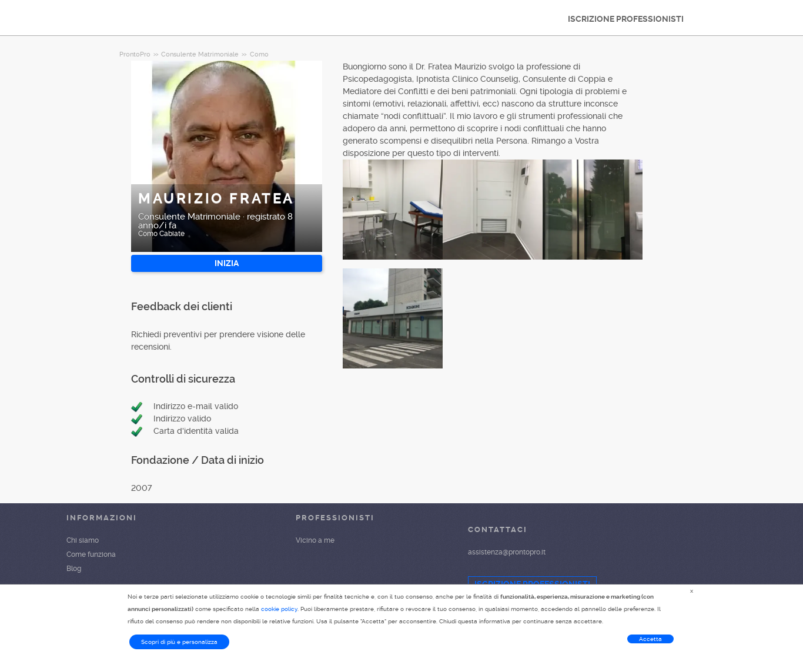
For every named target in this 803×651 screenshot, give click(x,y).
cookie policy (279, 609)
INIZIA (227, 263)
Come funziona (91, 554)
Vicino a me (315, 540)
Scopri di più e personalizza (179, 642)
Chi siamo (82, 540)
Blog (73, 568)
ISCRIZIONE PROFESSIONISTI (626, 19)
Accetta (650, 639)
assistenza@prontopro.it (507, 552)
